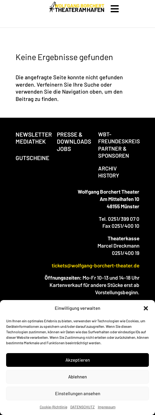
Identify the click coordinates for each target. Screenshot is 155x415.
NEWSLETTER (34, 134)
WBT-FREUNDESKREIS (119, 138)
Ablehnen (77, 376)
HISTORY (108, 175)
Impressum (107, 407)
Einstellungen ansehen (77, 393)
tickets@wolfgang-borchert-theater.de (95, 265)
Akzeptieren (77, 360)
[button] (146, 308)
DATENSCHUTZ (82, 407)
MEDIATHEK (31, 141)
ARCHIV (107, 168)
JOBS (64, 148)
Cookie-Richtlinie (53, 407)
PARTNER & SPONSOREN (113, 152)
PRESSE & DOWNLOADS (74, 138)
